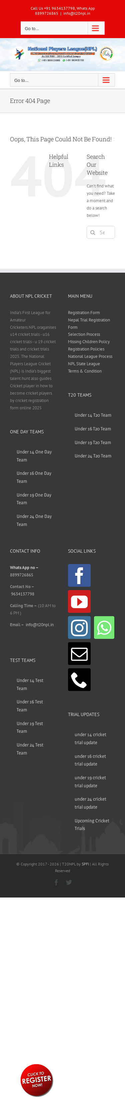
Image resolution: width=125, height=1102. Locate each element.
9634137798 (22, 594)
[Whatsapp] (104, 627)
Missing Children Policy (89, 342)
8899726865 (21, 575)
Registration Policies (86, 349)
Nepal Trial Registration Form (89, 323)
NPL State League (84, 364)
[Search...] (101, 232)
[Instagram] (79, 627)
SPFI (85, 863)
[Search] (93, 232)
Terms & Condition (85, 371)
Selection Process (84, 334)
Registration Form (84, 312)
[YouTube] (79, 601)
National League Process (90, 356)
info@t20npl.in (76, 13)
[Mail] (79, 653)
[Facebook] (79, 575)
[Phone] (79, 679)
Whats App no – (24, 567)
